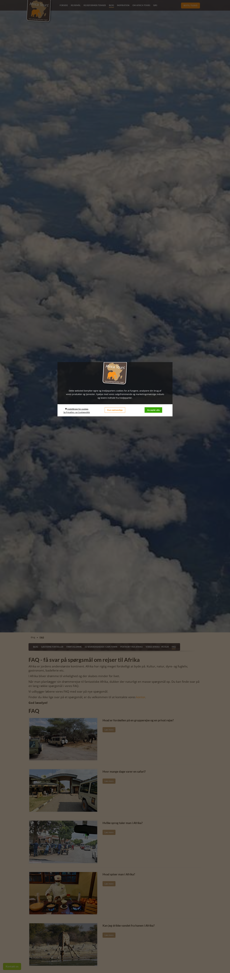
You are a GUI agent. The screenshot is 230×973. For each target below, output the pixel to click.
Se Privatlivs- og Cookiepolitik (76, 412)
